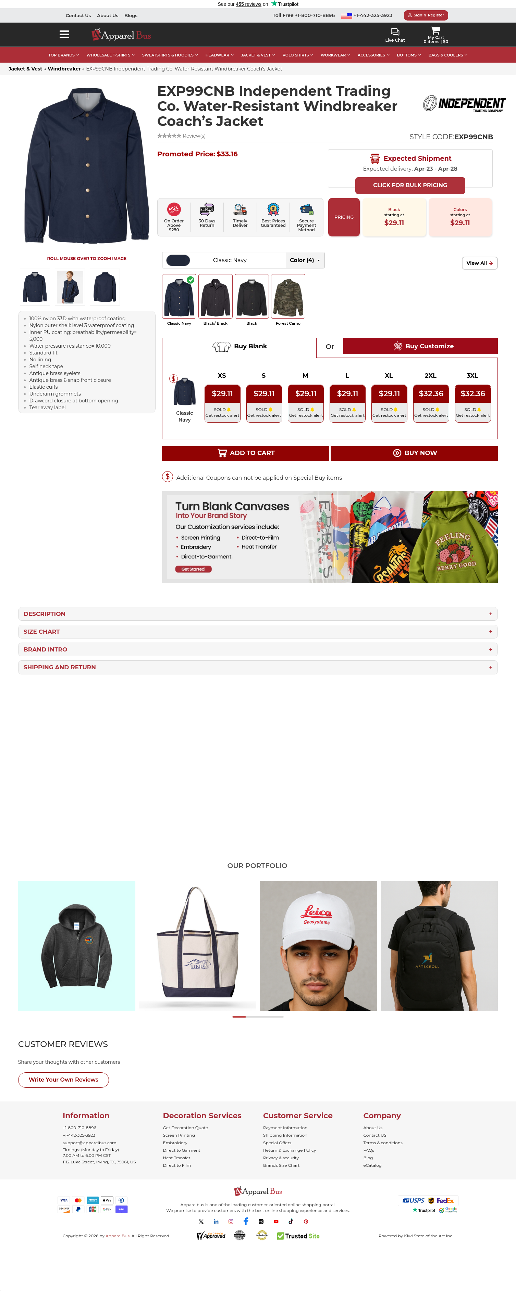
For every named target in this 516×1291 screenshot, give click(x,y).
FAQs (369, 1150)
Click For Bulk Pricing (410, 185)
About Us (107, 15)
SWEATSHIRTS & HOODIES (168, 55)
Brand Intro (45, 649)
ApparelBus (118, 1235)
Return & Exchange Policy (289, 1150)
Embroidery (175, 1142)
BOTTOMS (407, 55)
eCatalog (373, 1165)
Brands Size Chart (281, 1165)
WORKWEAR (333, 55)
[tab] (75, 1044)
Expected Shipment (410, 159)
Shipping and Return (60, 667)
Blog (368, 1157)
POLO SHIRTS (296, 55)
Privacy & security (281, 1157)
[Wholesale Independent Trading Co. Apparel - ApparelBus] (464, 103)
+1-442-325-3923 (367, 15)
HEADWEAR (217, 55)
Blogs (130, 15)
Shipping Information (285, 1135)
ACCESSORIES (371, 55)
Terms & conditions (383, 1142)
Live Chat (395, 35)
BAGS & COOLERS (446, 55)
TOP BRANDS (62, 55)
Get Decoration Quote (185, 1127)
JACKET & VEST (256, 55)
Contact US (375, 1135)
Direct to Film (177, 1165)
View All (477, 263)
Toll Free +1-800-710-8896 (304, 15)
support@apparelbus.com (89, 1142)
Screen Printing (179, 1135)
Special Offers (277, 1142)
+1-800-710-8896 (79, 1127)
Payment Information (285, 1127)
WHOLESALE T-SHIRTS (109, 55)
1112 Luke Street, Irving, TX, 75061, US (99, 1161)
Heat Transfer (177, 1157)
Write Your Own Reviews (63, 1079)
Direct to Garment (181, 1150)
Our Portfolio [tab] (257, 866)
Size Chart (42, 631)
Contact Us (78, 15)
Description (45, 613)
